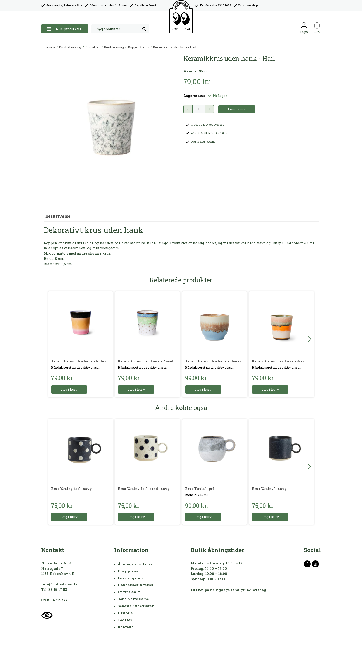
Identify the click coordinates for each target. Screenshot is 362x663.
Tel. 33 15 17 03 (54, 589)
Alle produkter (64, 29)
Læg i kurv (69, 389)
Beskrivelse (57, 216)
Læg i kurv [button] (236, 109)
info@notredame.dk (59, 584)
